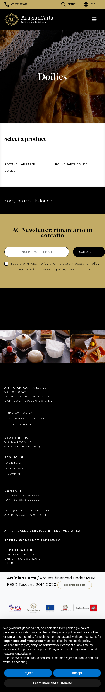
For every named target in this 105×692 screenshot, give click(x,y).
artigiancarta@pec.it (25, 514)
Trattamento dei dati (25, 418)
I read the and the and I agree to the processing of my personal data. (54, 266)
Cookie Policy (18, 424)
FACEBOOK (14, 462)
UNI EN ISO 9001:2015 (22, 558)
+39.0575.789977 (19, 4)
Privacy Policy (37, 263)
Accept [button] (77, 673)
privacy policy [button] (66, 632)
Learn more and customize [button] (52, 683)
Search (72, 4)
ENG (92, 4)
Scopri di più (74, 585)
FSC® (9, 562)
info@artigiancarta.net (28, 510)
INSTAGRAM (14, 468)
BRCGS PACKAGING (21, 554)
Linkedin (12, 474)
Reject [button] (28, 673)
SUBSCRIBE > (89, 251)
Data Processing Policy (81, 263)
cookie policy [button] (81, 641)
